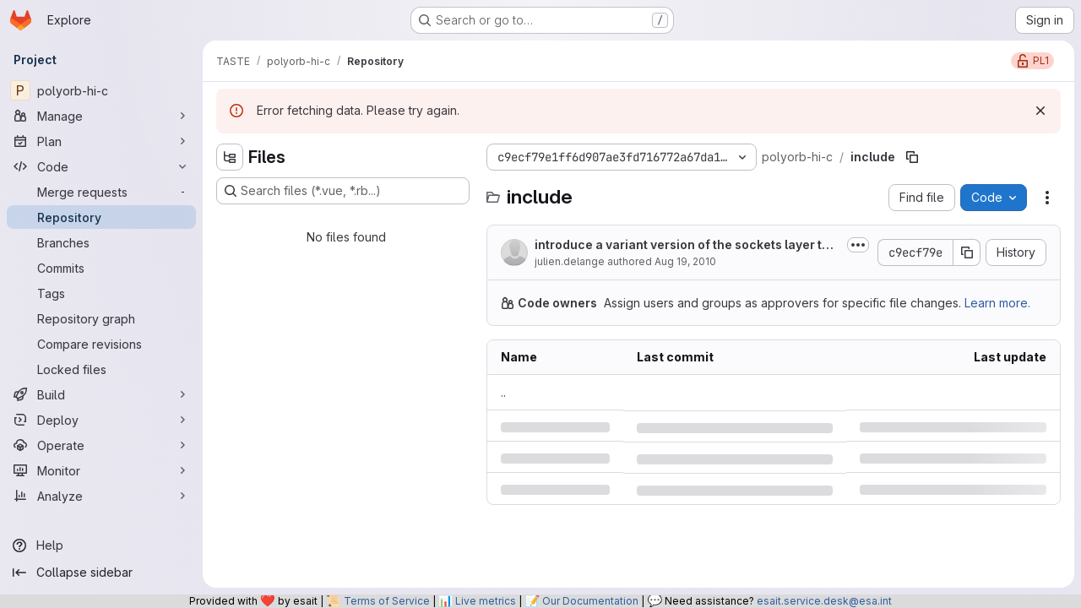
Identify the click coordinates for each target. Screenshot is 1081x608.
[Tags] (101, 293)
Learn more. (997, 303)
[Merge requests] (101, 192)
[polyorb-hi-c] (101, 90)
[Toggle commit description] (858, 244)
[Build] (101, 394)
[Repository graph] (101, 318)
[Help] (101, 545)
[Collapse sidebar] (101, 572)
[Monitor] (101, 470)
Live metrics (485, 600)
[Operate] (101, 445)
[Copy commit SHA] (967, 252)
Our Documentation (590, 600)
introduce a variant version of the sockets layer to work (682, 245)
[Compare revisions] (101, 344)
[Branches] (101, 242)
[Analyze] (101, 496)
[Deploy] (101, 420)
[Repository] (101, 217)
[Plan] (101, 141)
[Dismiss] (1040, 110)
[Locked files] (101, 369)
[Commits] (101, 268)
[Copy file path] (912, 157)
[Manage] (101, 116)
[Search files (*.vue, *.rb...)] (343, 190)
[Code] (101, 166)
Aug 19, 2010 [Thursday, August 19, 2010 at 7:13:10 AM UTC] (685, 261)
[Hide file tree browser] (229, 157)
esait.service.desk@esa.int (824, 600)
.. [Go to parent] (503, 392)
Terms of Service (387, 600)
